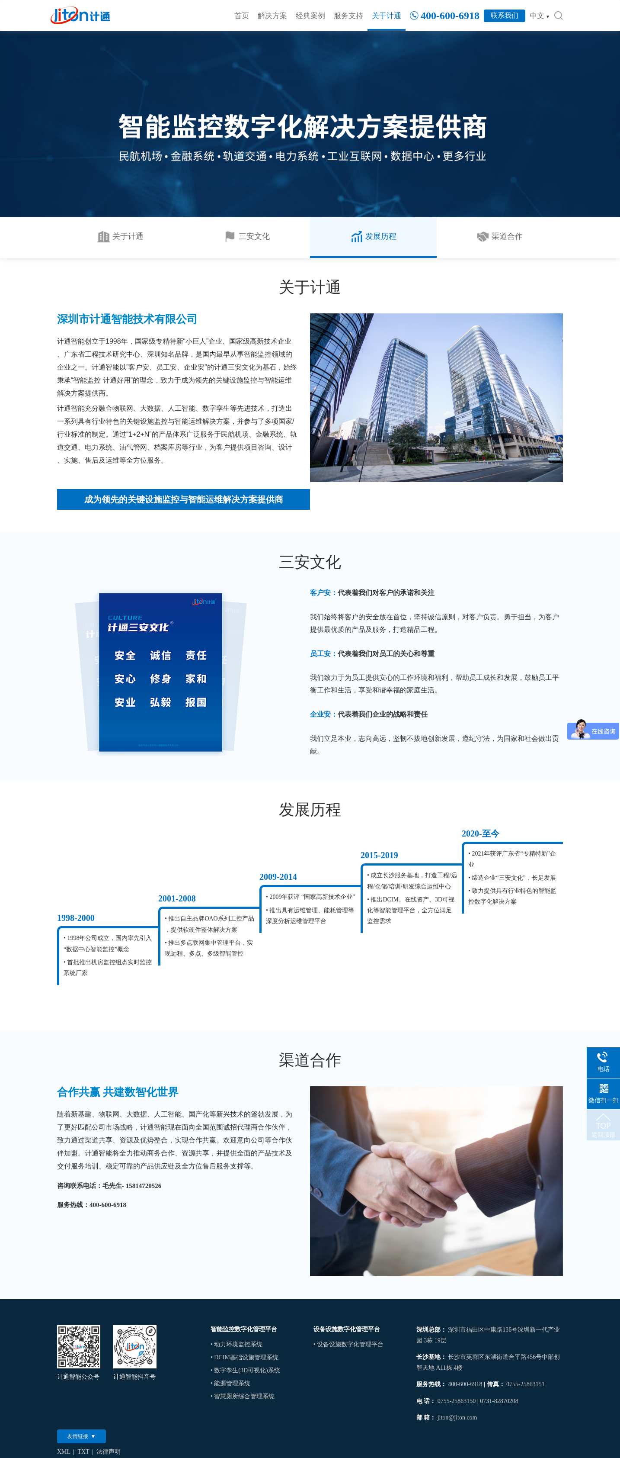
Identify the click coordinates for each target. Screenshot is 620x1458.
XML (63, 1451)
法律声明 (108, 1451)
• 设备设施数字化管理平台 (348, 1344)
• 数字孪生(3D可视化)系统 (245, 1370)
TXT (83, 1451)
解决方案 (272, 16)
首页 (241, 16)
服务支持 (348, 16)
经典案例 (310, 16)
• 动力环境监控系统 (236, 1344)
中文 (540, 16)
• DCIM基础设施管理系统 (244, 1357)
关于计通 (386, 16)
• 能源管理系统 (230, 1383)
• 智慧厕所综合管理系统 (243, 1396)
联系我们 (504, 15)
